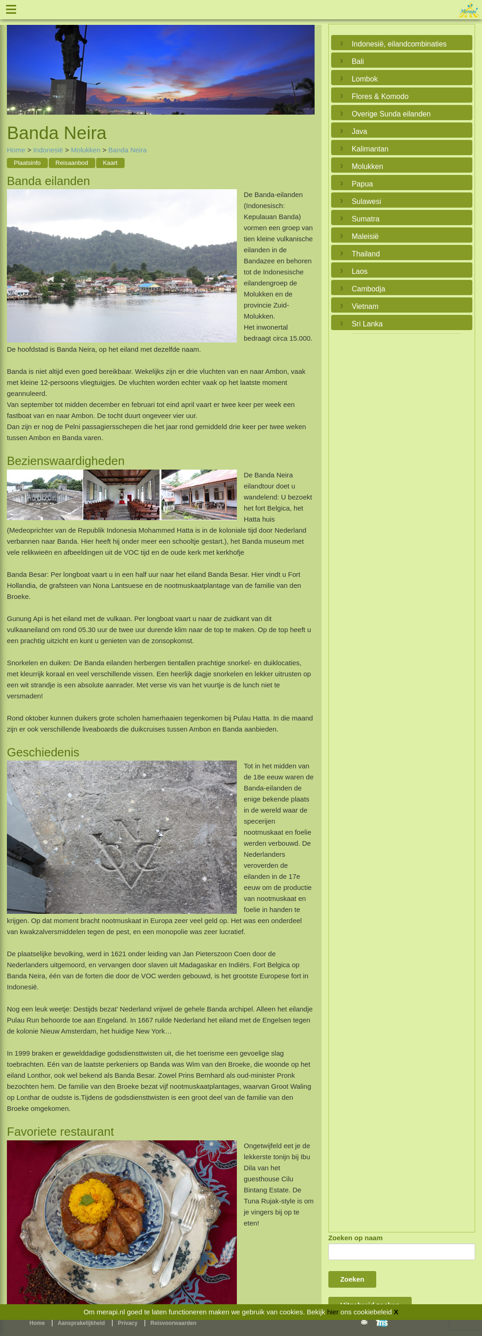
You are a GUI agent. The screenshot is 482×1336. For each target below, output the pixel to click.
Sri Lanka (367, 324)
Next (305, 63)
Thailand (366, 254)
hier (333, 1312)
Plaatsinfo (27, 162)
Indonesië (48, 150)
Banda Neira (128, 150)
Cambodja (368, 289)
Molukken (85, 150)
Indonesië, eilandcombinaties (399, 44)
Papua (362, 184)
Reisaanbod (72, 162)
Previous (16, 63)
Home (16, 150)
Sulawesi (366, 201)
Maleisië (365, 236)
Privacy (128, 1323)
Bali (358, 61)
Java (359, 131)
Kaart (110, 162)
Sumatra (365, 219)
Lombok (365, 79)
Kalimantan (370, 149)
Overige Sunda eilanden (391, 114)
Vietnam (365, 306)
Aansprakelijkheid (81, 1323)
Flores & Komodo (380, 96)
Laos (360, 271)
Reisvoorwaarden (173, 1323)
